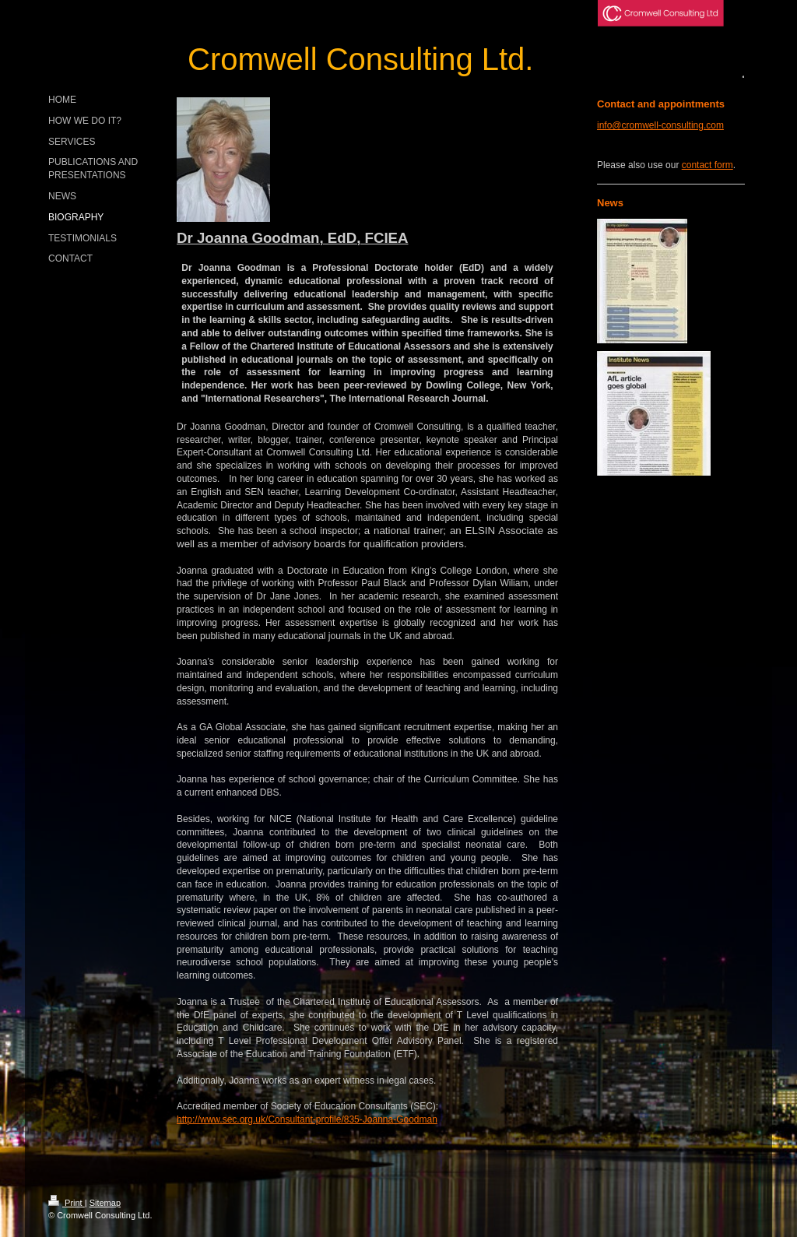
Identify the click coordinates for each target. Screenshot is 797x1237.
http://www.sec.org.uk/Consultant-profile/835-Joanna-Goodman (307, 1119)
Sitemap (105, 1202)
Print (66, 1202)
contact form (707, 165)
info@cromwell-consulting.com (660, 125)
